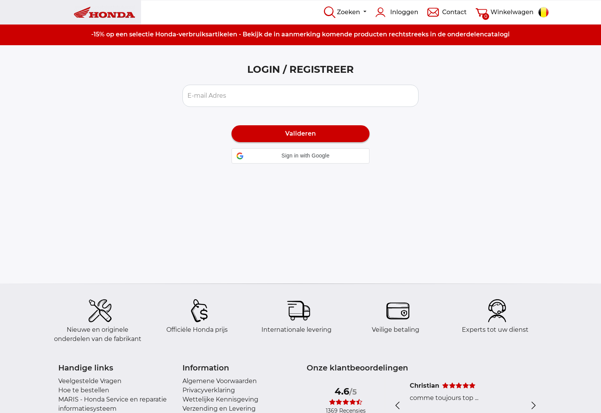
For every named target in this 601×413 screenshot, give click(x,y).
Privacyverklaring (208, 390)
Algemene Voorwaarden (219, 381)
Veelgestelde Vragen (90, 381)
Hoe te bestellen (83, 390)
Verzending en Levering (219, 408)
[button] (300, 156)
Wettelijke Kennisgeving (220, 399)
